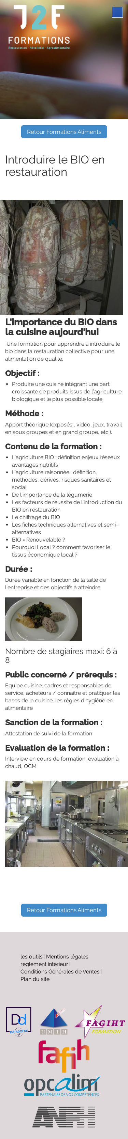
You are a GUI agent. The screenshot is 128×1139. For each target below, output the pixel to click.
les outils (31, 956)
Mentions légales (67, 956)
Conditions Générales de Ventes (60, 971)
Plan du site (34, 979)
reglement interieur (44, 964)
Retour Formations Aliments (64, 131)
